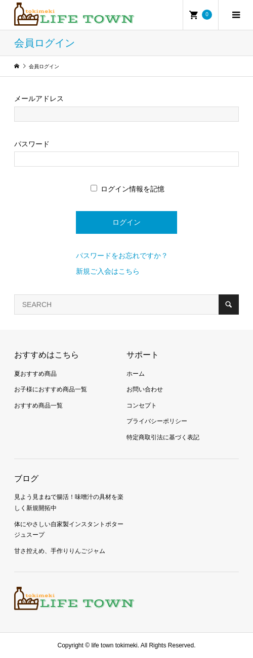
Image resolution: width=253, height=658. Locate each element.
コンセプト (141, 405)
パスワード (32, 144)
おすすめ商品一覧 (38, 405)
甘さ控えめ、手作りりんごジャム (59, 550)
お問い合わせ (144, 389)
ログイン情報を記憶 (127, 189)
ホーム (135, 373)
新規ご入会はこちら (108, 271)
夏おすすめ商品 (35, 373)
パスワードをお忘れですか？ (122, 255)
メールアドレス (39, 98)
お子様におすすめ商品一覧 (50, 389)
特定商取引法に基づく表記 (162, 437)
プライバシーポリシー (156, 421)
